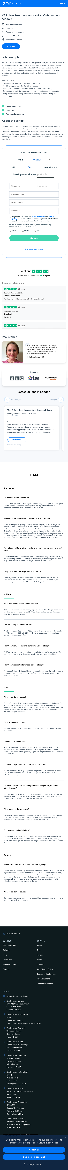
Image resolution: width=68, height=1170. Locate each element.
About (39, 945)
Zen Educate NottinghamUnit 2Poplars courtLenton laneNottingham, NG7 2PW (17, 1078)
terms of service (38, 217)
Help (5, 955)
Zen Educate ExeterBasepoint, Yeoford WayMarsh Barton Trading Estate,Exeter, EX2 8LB (19, 1123)
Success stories (9, 964)
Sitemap (6, 969)
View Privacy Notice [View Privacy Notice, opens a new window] (48, 1143)
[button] (34, 1164)
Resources (7, 959)
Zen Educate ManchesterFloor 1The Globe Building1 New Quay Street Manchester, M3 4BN (24, 1019)
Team (39, 950)
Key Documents (44, 979)
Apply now (11, 46)
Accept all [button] (34, 1150)
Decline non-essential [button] (34, 1157)
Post (38, 231)
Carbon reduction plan (46, 974)
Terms (39, 959)
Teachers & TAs (9, 945)
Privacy (40, 955)
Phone (26, 231)
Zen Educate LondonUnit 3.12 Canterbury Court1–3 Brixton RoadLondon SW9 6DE (18, 1005)
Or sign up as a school (34, 249)
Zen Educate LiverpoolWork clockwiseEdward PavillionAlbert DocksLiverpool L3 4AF (16, 1061)
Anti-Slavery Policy (45, 969)
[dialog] (34, 1152)
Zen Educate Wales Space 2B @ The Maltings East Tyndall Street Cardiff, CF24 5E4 (17, 1046)
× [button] (65, 1138)
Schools (6, 950)
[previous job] (7, 400)
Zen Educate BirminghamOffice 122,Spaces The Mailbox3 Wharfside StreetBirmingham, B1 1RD (17, 1108)
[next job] (61, 400)
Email (14, 231)
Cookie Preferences (45, 983)
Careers (40, 964)
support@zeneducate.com (18, 996)
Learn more (16, 440)
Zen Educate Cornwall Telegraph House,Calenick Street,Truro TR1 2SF (16, 1032)
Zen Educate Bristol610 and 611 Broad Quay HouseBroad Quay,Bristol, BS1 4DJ (20, 1093)
